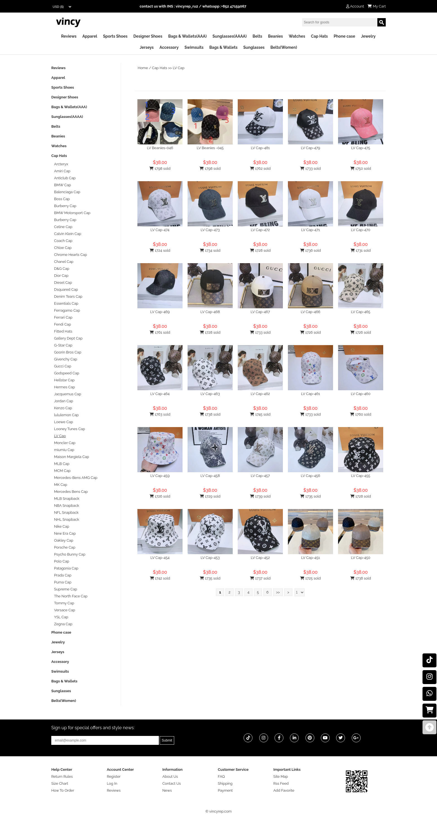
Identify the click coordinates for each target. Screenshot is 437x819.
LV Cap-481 (260, 148)
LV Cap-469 (160, 312)
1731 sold (361, 250)
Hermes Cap (64, 387)
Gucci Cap (62, 366)
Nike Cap (61, 526)
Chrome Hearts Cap (70, 255)
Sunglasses (253, 47)
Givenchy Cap (65, 359)
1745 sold (260, 414)
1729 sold (210, 496)
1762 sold (260, 168)
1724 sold (160, 250)
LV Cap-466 (310, 312)
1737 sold (260, 578)
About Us (170, 776)
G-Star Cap (63, 345)
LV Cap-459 (159, 476)
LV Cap (178, 68)
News (167, 790)
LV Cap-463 (210, 394)
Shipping (225, 783)
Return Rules (62, 776)
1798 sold (159, 168)
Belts (257, 36)
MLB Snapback (66, 498)
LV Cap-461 (310, 394)
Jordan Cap (63, 401)
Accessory (169, 47)
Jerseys (147, 47)
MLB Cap (61, 464)
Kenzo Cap (63, 408)
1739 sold (260, 496)
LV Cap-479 (310, 148)
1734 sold (210, 250)
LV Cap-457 (260, 476)
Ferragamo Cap (67, 310)
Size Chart (59, 783)
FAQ (221, 776)
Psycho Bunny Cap (69, 554)
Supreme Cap (65, 589)
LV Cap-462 (260, 394)
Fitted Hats (63, 331)
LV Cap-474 (159, 230)
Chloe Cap (63, 248)
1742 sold (160, 578)
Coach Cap (63, 241)
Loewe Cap (63, 422)
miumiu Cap (64, 450)
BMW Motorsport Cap (72, 213)
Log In (112, 783)
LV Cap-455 (360, 476)
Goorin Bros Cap (67, 352)
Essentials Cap (66, 303)
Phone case (344, 36)
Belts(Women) (283, 47)
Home (143, 68)
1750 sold (360, 168)
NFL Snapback (66, 512)
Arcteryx (61, 164)
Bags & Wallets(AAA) (187, 36)
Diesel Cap (63, 282)
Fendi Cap (62, 324)
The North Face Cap (71, 596)
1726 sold (310, 332)
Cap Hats (319, 36)
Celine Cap (63, 227)
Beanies (275, 36)
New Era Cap (65, 533)
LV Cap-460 (360, 394)
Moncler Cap (65, 443)
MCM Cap (62, 471)
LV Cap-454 (160, 558)
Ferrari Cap (63, 317)
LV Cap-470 (360, 230)
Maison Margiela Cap (71, 457)
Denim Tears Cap (68, 296)
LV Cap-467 (260, 312)
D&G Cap (61, 268)
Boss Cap (62, 199)
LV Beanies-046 (160, 148)
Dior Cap (61, 275)
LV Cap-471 (310, 230)
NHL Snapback (66, 519)
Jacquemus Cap (67, 394)
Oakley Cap (63, 540)
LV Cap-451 (310, 558)
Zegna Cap (63, 624)
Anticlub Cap (65, 178)
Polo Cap (61, 561)
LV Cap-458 (210, 476)
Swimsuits (193, 47)
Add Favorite (283, 790)
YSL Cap (61, 617)
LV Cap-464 (159, 394)
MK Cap (60, 485)
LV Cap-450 (360, 558)
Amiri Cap (62, 171)
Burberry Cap (65, 206)
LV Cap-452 (260, 558)
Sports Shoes (115, 36)
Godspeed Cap (66, 373)
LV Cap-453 (210, 558)
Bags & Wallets (223, 47)
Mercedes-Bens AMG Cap (75, 478)
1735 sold (310, 496)
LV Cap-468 (210, 312)
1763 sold (160, 414)
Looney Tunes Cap (69, 429)
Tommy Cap (64, 603)
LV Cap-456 (310, 476)
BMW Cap (62, 185)
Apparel (89, 36)
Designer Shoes (147, 36)
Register (114, 776)
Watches (297, 36)
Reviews (68, 36)
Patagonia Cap (66, 568)
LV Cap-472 (260, 230)
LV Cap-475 (360, 148)
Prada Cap (62, 575)
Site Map (280, 776)
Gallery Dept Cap (68, 338)
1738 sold (210, 414)
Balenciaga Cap (67, 192)
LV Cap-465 (360, 312)
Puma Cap (62, 582)
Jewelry (368, 36)
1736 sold (310, 250)
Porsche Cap (64, 547)
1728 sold (260, 250)
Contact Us (171, 783)
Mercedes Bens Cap (71, 492)
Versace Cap (64, 610)
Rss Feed (281, 783)
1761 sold (160, 332)
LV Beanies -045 (210, 148)
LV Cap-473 (210, 230)
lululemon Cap (66, 415)
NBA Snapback (66, 505)
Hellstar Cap (64, 380)
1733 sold (310, 168)
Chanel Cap (63, 262)
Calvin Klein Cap (67, 234)
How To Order (62, 790)
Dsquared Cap (66, 289)
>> (278, 592)
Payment (225, 790)
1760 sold (360, 414)
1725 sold (310, 578)
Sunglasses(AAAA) (229, 36)
